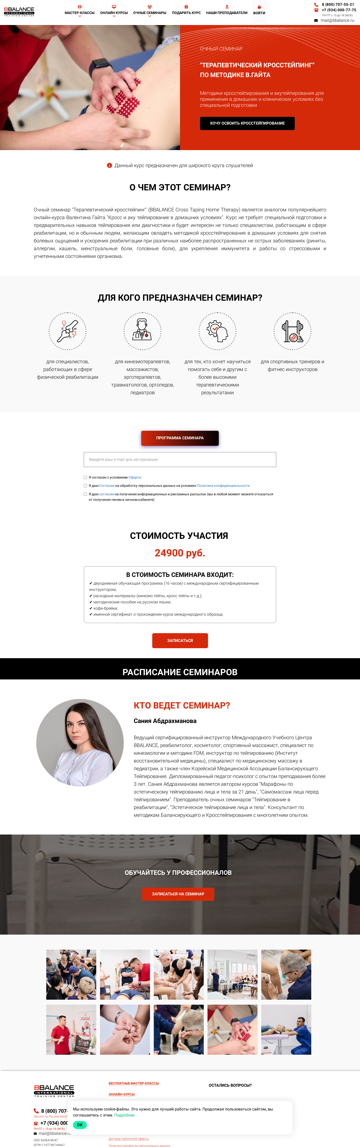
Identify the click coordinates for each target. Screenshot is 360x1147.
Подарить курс (186, 10)
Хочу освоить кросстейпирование (247, 123)
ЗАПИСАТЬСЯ (180, 640)
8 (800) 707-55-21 (338, 4)
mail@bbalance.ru (334, 20)
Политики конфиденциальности (223, 486)
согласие (106, 494)
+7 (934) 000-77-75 (339, 10)
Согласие (106, 486)
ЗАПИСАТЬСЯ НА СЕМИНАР (178, 894)
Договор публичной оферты (129, 1138)
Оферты (135, 477)
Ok (80, 1124)
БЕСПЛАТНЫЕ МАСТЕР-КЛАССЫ (134, 1083)
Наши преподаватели (227, 10)
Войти (259, 10)
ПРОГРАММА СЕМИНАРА (180, 438)
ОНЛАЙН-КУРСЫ (121, 1094)
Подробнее (124, 1115)
